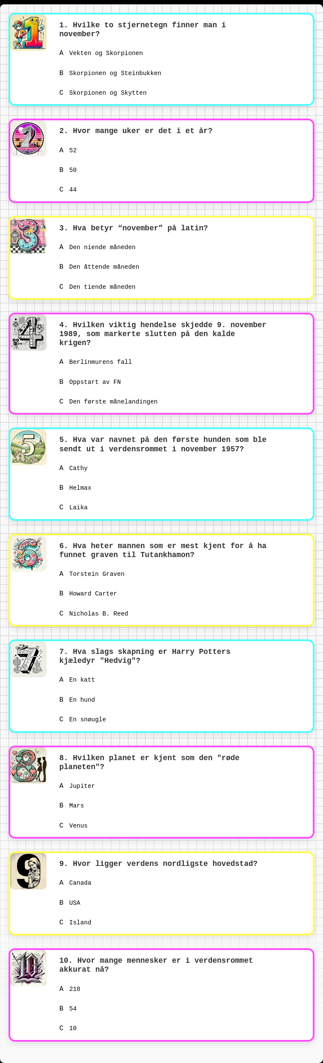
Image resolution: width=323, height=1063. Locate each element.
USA (69, 903)
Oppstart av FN (90, 382)
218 (69, 989)
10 (68, 1028)
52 (68, 150)
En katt (77, 680)
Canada (75, 883)
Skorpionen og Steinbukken (110, 73)
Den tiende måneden (97, 287)
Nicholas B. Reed (93, 614)
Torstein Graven (92, 574)
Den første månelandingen (108, 402)
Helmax (75, 488)
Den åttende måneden (99, 267)
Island (75, 922)
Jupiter (77, 786)
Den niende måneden (97, 247)
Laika (73, 507)
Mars (71, 805)
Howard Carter (88, 593)
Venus (73, 826)
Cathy (73, 468)
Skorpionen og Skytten (103, 93)
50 (68, 170)
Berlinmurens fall (95, 362)
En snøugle (82, 719)
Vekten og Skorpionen (101, 53)
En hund (77, 700)
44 (68, 190)
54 (68, 1009)
